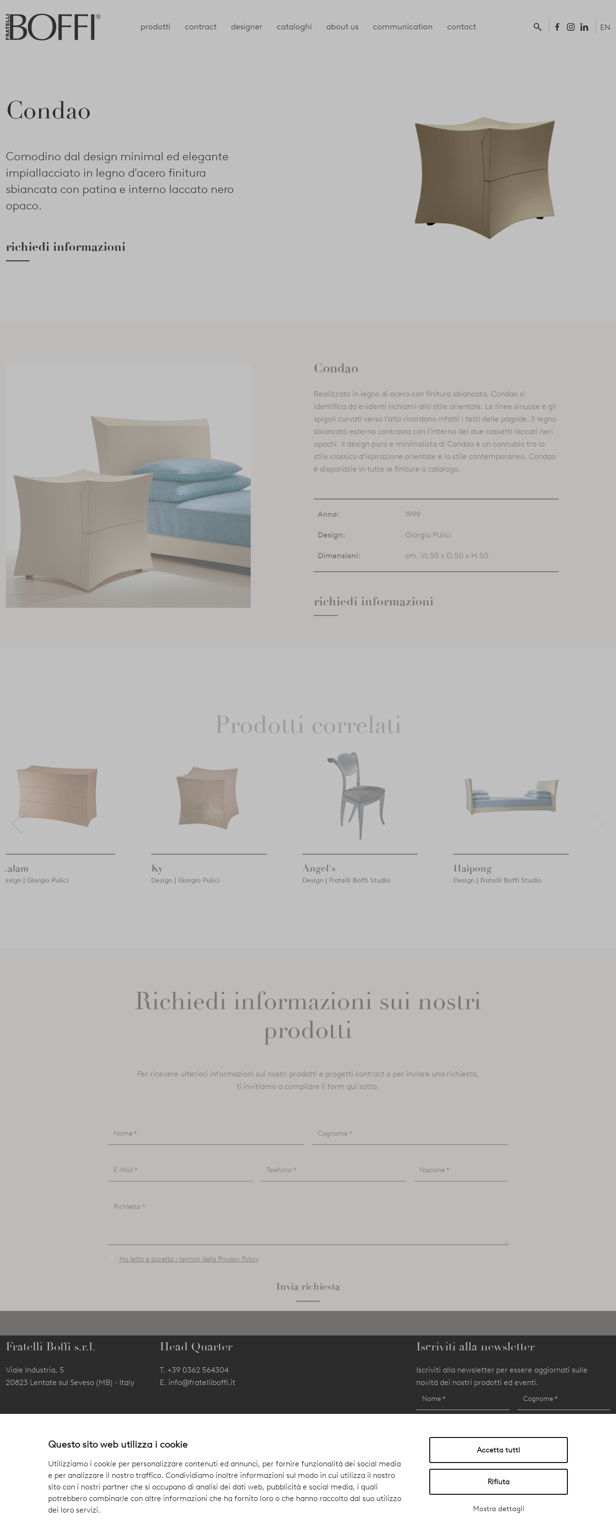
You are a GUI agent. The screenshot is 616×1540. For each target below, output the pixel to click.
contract (201, 26)
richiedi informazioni (66, 247)
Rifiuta (499, 1481)
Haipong (472, 880)
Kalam (14, 880)
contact (461, 26)
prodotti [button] (155, 26)
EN (605, 27)
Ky (157, 880)
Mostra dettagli (499, 1508)
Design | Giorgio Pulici (34, 893)
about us (342, 26)
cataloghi (294, 26)
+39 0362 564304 (198, 1369)
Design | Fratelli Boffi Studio (346, 893)
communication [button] (403, 26)
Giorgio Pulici (428, 547)
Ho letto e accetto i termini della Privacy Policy (188, 1272)
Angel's (319, 880)
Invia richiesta (308, 1299)
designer (246, 26)
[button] (539, 26)
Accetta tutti (498, 1450)
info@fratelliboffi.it (201, 1382)
